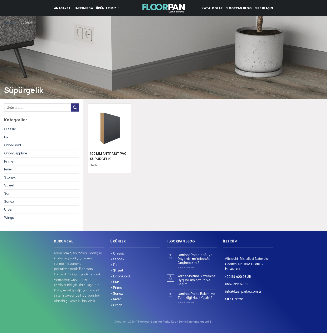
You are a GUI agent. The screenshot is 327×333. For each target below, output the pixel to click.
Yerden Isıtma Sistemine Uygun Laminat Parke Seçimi (196, 280)
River (8, 169)
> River (115, 299)
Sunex (9, 201)
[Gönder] (75, 107)
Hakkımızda (83, 8)
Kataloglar (212, 8)
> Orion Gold (120, 276)
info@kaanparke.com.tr (243, 291)
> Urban (116, 305)
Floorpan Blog (238, 8)
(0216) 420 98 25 (238, 276)
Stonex (10, 177)
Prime (8, 161)
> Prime (116, 287)
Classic (10, 129)
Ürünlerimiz (107, 8)
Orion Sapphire (15, 153)
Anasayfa (62, 8)
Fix (6, 137)
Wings (9, 217)
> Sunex (116, 293)
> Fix (113, 264)
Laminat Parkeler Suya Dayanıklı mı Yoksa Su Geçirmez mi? (194, 259)
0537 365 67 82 (236, 284)
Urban (8, 209)
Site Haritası (234, 299)
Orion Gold (12, 145)
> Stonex (117, 259)
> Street (116, 270)
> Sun (114, 282)
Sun (7, 193)
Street (9, 185)
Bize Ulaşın (264, 8)
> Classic (117, 253)
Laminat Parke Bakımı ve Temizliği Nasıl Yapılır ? (196, 296)
